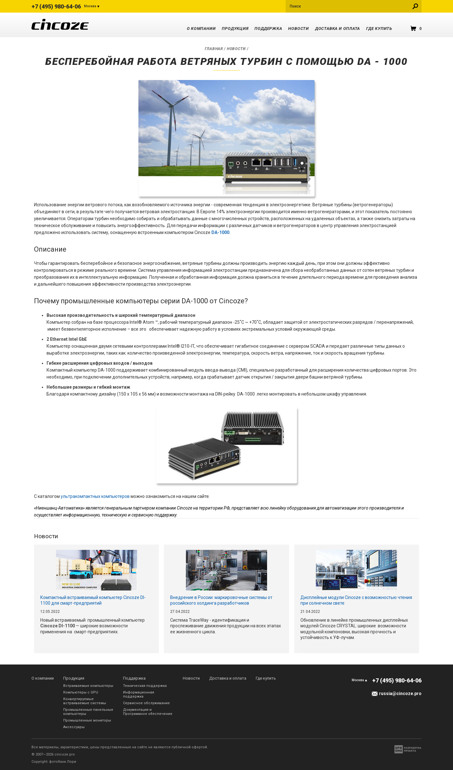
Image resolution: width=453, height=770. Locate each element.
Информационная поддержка (138, 694)
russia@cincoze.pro (400, 693)
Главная (214, 49)
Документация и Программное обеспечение (147, 712)
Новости (298, 28)
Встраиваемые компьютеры (88, 686)
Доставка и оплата (337, 28)
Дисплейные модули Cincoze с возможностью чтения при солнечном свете (356, 600)
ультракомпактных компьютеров (95, 496)
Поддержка (268, 28)
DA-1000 (220, 232)
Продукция (235, 28)
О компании (201, 28)
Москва (90, 6)
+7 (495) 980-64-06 (56, 6)
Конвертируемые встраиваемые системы (84, 701)
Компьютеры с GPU (80, 692)
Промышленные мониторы (87, 720)
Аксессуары (74, 727)
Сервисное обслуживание (146, 703)
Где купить (379, 28)
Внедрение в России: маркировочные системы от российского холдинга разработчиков (221, 600)
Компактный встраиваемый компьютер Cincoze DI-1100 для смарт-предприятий (93, 600)
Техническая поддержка (145, 686)
